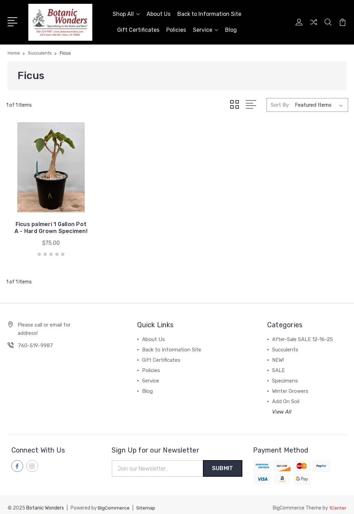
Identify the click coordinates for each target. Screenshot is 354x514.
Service (205, 29)
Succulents (285, 343)
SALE (278, 364)
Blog (231, 29)
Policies (176, 29)
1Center (337, 502)
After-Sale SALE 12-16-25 (302, 333)
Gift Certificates (138, 29)
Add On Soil (285, 395)
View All (281, 406)
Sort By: (280, 104)
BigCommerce (114, 502)
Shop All (126, 13)
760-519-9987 (35, 339)
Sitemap (146, 502)
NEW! (278, 354)
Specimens (285, 374)
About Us (158, 13)
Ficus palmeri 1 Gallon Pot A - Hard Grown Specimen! (45, 218)
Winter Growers (290, 385)
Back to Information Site (209, 13)
